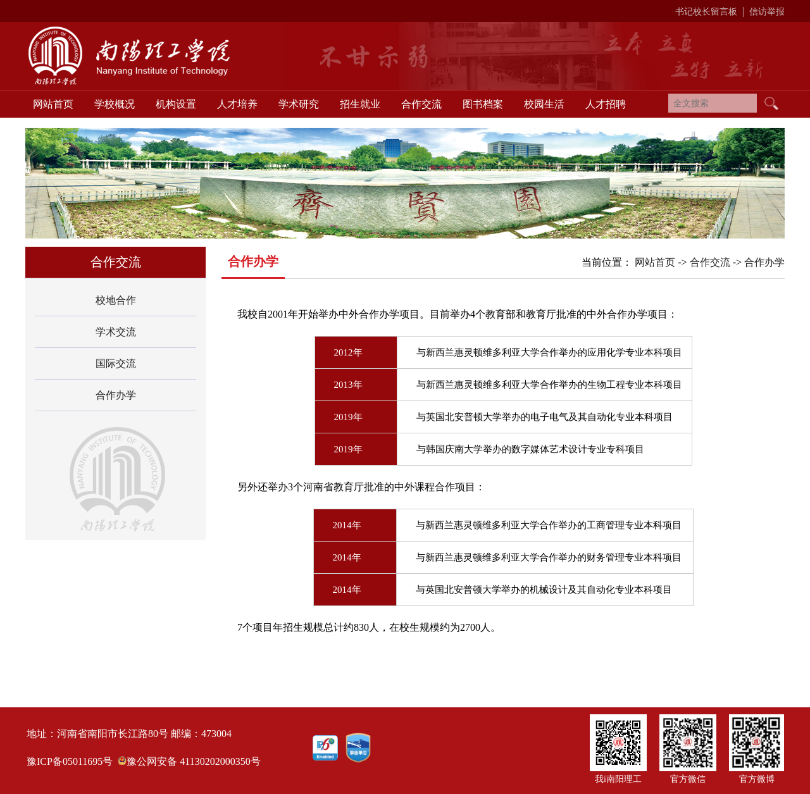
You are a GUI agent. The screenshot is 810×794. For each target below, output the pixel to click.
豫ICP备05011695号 (70, 761)
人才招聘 (605, 104)
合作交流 (421, 104)
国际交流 (116, 363)
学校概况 (114, 104)
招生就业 (360, 104)
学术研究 (298, 104)
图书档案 (483, 104)
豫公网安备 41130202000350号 (193, 761)
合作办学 (116, 395)
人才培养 (237, 104)
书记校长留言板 (706, 11)
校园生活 (544, 104)
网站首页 (53, 104)
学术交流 (116, 331)
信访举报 (767, 11)
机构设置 (176, 104)
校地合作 (116, 300)
